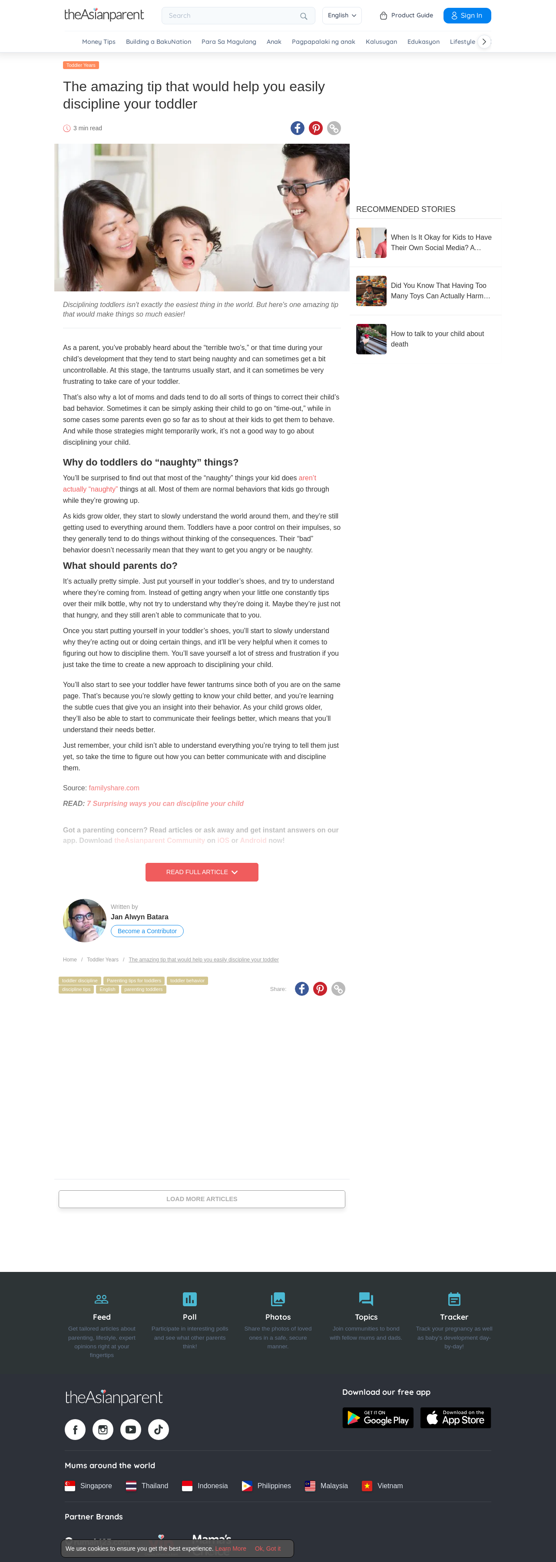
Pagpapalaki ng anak (323, 42)
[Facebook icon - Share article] (297, 127)
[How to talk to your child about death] (425, 338)
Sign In (466, 15)
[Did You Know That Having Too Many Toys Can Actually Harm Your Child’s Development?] (425, 289)
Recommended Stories (406, 208)
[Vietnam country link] (382, 1484)
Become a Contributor (147, 930)
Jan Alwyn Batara (140, 916)
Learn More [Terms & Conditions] (231, 1548)
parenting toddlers (144, 988)
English (342, 15)
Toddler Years (81, 63)
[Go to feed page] (104, 19)
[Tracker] (454, 1322)
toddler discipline (80, 979)
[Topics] (366, 1322)
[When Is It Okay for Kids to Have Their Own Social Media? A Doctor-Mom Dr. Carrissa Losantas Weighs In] (425, 241)
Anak (274, 42)
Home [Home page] (70, 958)
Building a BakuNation (158, 42)
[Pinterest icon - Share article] (316, 127)
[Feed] (102, 1322)
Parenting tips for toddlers (134, 979)
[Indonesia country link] (205, 1484)
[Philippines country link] (266, 1484)
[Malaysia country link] (326, 1484)
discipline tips (76, 988)
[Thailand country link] (147, 1484)
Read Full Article (202, 871)
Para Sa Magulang (229, 42)
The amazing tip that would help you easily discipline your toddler (204, 958)
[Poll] (190, 1322)
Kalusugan (381, 42)
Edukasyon (423, 42)
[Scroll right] (484, 42)
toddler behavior (187, 979)
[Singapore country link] (88, 1484)
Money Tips (99, 42)
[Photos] (278, 1322)
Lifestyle (462, 42)
